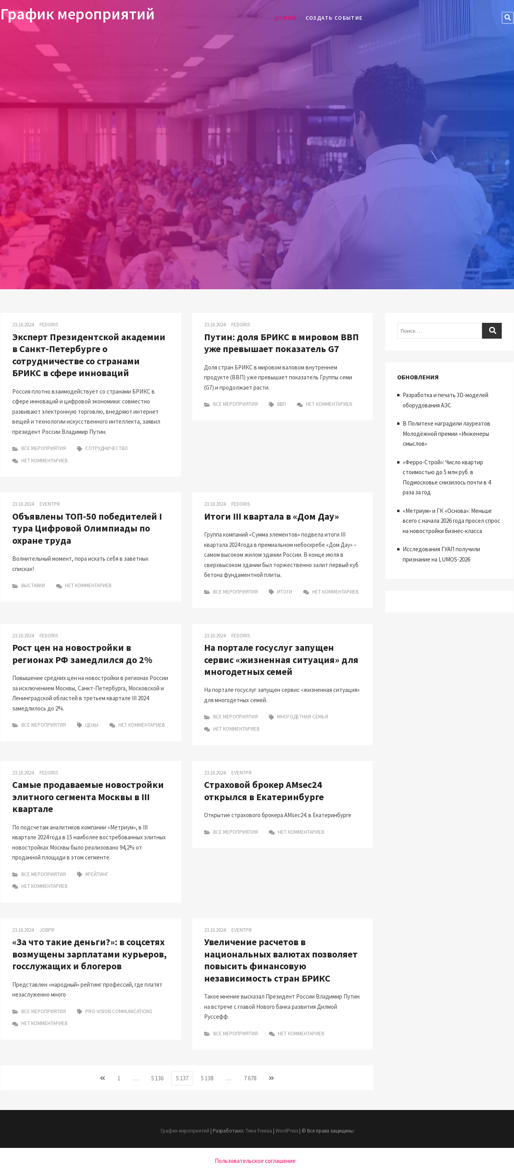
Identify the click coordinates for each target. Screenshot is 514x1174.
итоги (284, 591)
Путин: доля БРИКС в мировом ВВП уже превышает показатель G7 (281, 343)
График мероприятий (77, 14)
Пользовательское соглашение (255, 1161)
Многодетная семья (302, 716)
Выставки (33, 585)
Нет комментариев (40, 460)
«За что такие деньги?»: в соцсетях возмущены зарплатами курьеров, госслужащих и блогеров (89, 954)
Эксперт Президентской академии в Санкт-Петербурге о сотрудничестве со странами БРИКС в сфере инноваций (88, 355)
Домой (285, 17)
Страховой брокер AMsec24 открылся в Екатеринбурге (264, 790)
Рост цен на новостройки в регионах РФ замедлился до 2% (82, 653)
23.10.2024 (23, 324)
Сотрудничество (106, 448)
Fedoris (48, 324)
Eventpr (49, 504)
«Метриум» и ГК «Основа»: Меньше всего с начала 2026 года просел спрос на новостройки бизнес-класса (451, 521)
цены (91, 725)
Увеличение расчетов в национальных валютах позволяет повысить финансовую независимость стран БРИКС (281, 960)
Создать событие (334, 17)
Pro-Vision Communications (118, 1011)
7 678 (252, 1077)
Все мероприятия (43, 448)
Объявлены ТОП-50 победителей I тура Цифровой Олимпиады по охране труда (87, 528)
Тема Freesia (259, 1130)
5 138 (209, 1077)
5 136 (159, 1077)
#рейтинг (96, 874)
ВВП (281, 404)
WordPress (287, 1130)
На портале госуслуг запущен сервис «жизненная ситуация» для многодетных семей (281, 659)
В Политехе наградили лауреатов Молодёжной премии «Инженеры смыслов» (446, 433)
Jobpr (46, 930)
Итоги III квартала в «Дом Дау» (271, 516)
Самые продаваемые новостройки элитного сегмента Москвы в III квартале (88, 796)
